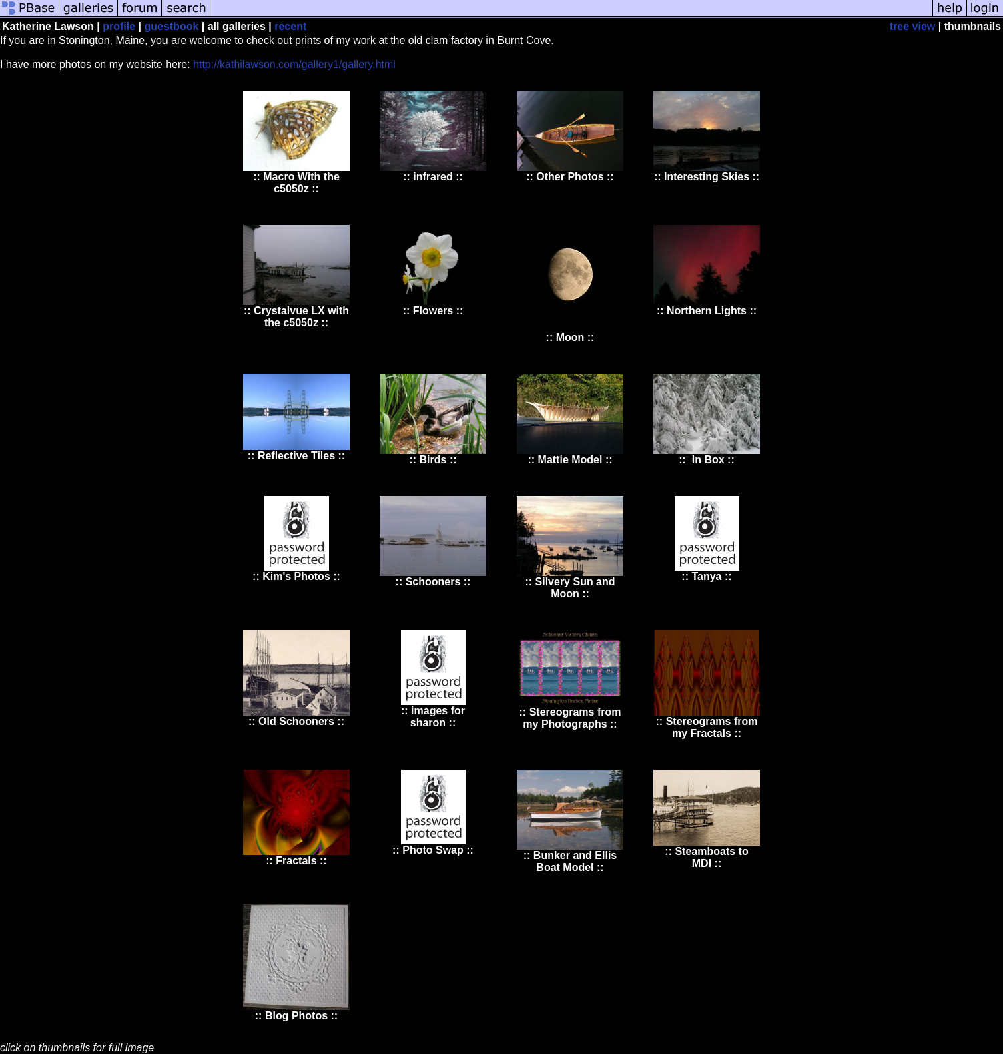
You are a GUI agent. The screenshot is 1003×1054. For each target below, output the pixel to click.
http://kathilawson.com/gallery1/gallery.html (294, 64)
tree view (912, 26)
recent (290, 26)
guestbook (171, 26)
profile (119, 26)
